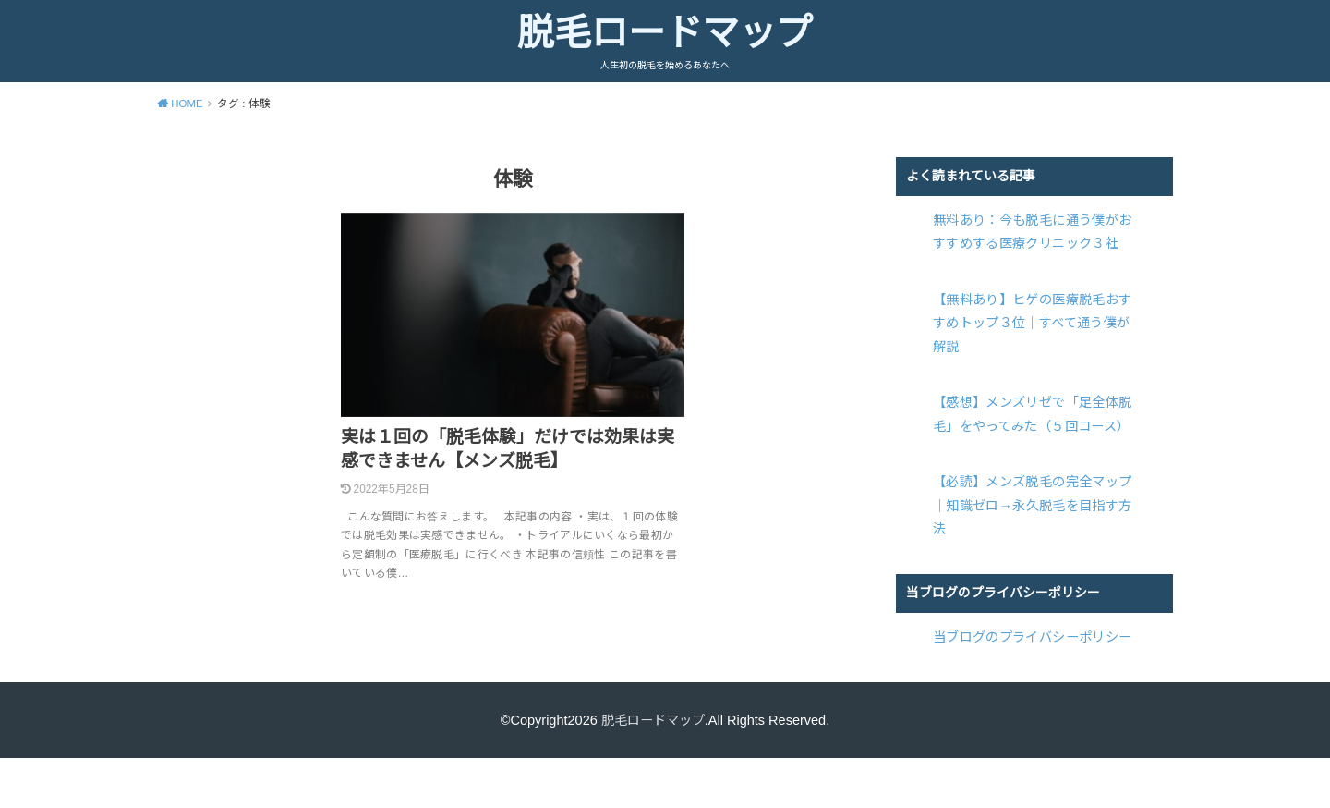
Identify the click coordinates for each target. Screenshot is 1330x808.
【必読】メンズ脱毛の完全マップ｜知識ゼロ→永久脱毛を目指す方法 (1032, 502)
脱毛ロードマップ (665, 32)
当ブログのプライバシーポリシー (1032, 634)
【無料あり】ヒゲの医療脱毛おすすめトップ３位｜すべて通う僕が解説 (1032, 321)
